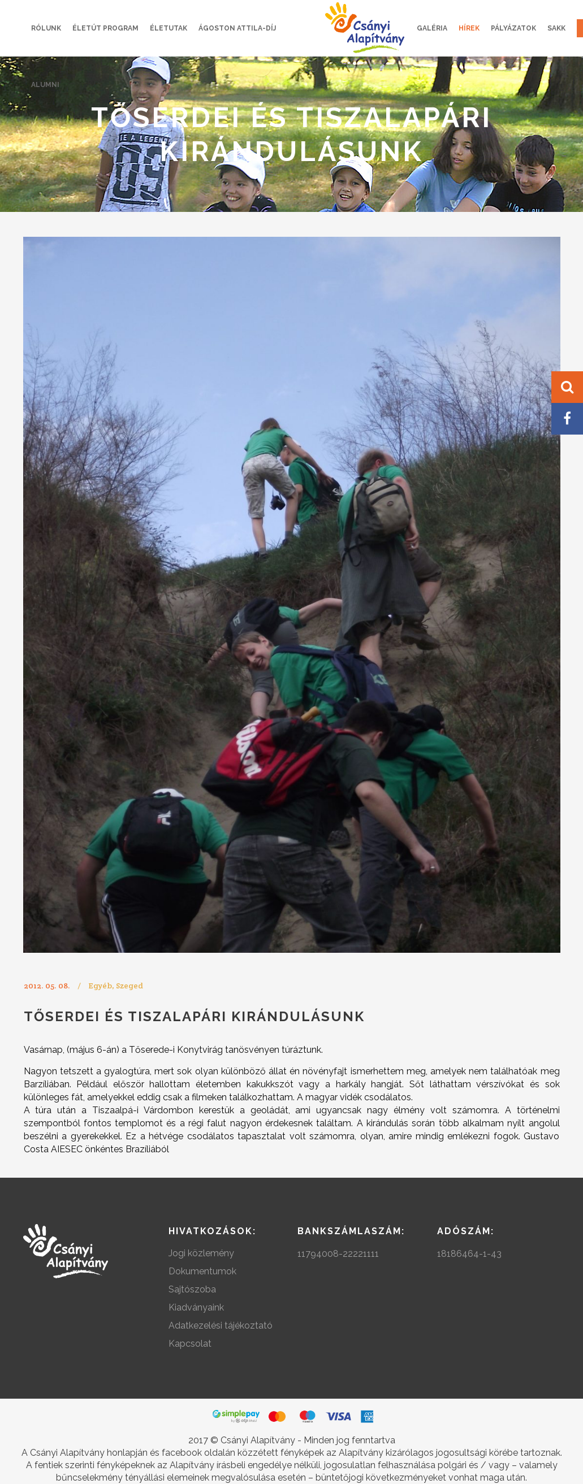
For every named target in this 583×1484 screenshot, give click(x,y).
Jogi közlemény (201, 1253)
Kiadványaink (196, 1307)
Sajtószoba (192, 1289)
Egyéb (100, 985)
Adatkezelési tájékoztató (221, 1325)
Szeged (129, 985)
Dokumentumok (202, 1271)
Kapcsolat (190, 1343)
